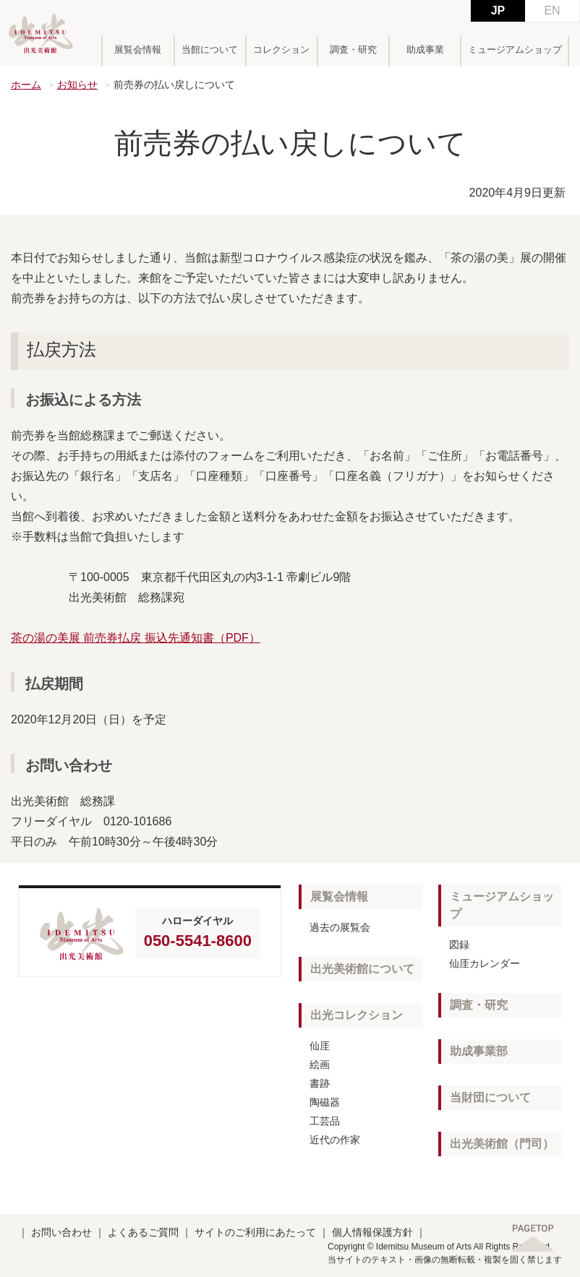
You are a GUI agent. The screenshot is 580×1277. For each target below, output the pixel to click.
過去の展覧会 (340, 927)
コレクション (281, 49)
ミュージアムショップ (515, 49)
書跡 (320, 1083)
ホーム (26, 84)
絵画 (320, 1064)
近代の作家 (335, 1139)
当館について (210, 49)
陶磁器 (325, 1102)
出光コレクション (356, 1015)
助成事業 (425, 49)
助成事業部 (479, 1051)
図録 (459, 944)
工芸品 (325, 1121)
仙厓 (320, 1046)
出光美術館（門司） (502, 1144)
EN (552, 10)
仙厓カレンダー (484, 963)
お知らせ (77, 84)
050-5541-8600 (198, 941)
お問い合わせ (61, 1232)
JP (498, 10)
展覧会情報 (137, 49)
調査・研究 (353, 49)
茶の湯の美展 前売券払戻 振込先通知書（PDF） (135, 638)
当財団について (490, 1097)
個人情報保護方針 (372, 1232)
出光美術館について (362, 969)
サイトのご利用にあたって (255, 1232)
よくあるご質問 (143, 1232)
